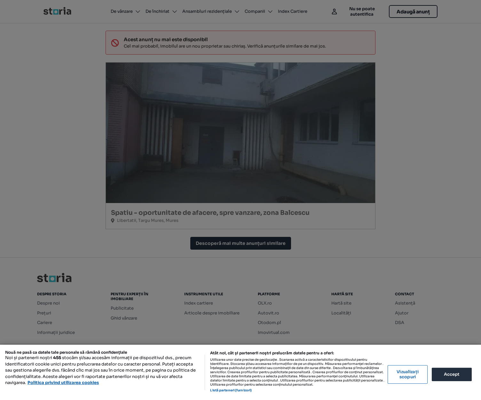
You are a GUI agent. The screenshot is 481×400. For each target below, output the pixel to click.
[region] (240, 372)
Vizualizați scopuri (407, 374)
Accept (452, 374)
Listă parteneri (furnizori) (231, 390)
